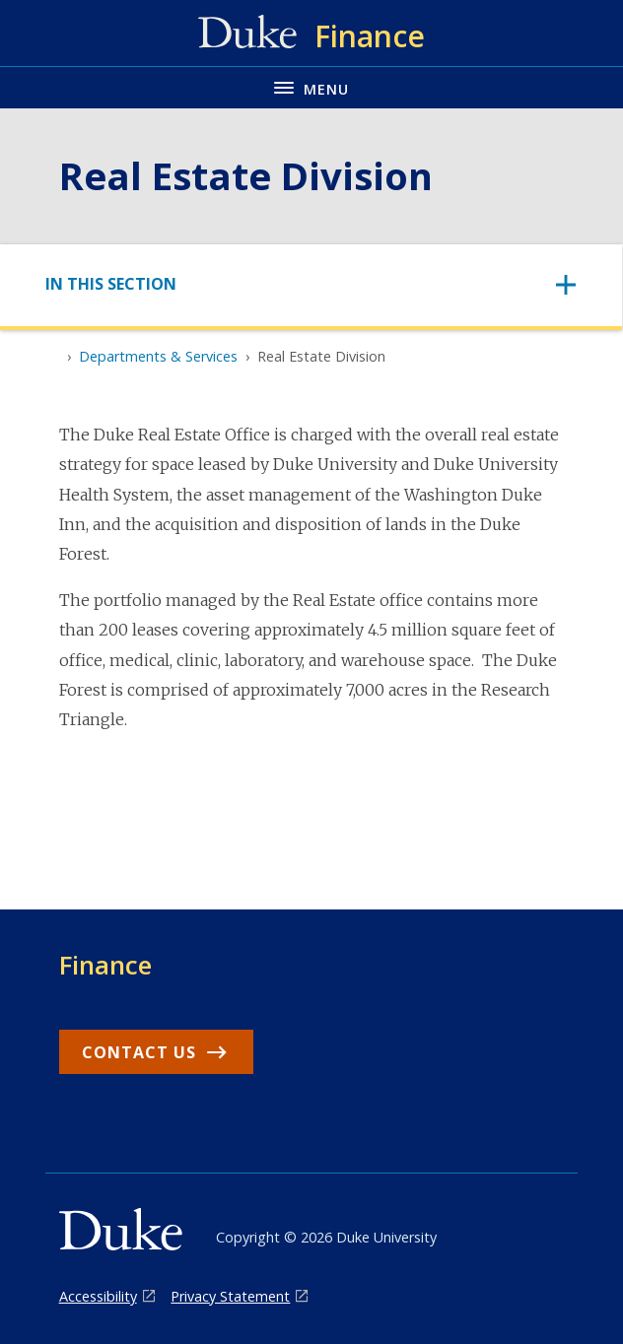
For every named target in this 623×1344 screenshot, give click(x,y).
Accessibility (98, 1296)
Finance (105, 964)
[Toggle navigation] (311, 284)
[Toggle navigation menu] (311, 87)
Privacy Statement (230, 1296)
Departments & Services (158, 356)
